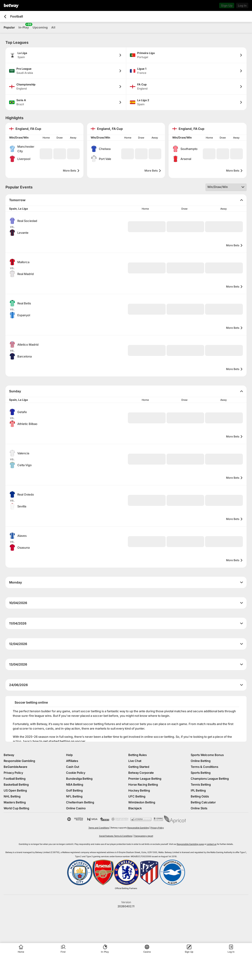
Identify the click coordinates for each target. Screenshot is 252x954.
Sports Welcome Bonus (207, 755)
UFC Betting (136, 796)
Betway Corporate (141, 772)
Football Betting (15, 778)
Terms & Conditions (204, 767)
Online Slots (199, 808)
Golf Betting (74, 790)
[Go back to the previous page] (5, 16)
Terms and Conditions (98, 827)
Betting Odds (200, 796)
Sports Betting (201, 772)
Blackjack (135, 808)
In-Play (23, 26)
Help (69, 755)
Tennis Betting (201, 784)
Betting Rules (137, 755)
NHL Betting (12, 796)
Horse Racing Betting (143, 784)
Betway (9, 755)
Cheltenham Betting (80, 802)
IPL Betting (198, 790)
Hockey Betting (139, 790)
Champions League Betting (210, 778)
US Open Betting (15, 790)
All (53, 27)
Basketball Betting (16, 784)
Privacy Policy (13, 772)
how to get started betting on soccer (59, 741)
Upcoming (40, 27)
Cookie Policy (75, 772)
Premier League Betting (144, 778)
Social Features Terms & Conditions (115, 836)
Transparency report (143, 836)
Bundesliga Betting (79, 778)
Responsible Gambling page (190, 844)
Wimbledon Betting (141, 802)
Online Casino (76, 808)
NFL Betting (74, 796)
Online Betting (201, 761)
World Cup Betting (16, 808)
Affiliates (72, 761)
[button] (46, 153)
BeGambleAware (15, 767)
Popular (9, 27)
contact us (211, 844)
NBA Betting (74, 784)
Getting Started (138, 767)
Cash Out (72, 767)
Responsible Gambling (19, 761)
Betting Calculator (203, 802)
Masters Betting (15, 802)
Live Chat (134, 761)
